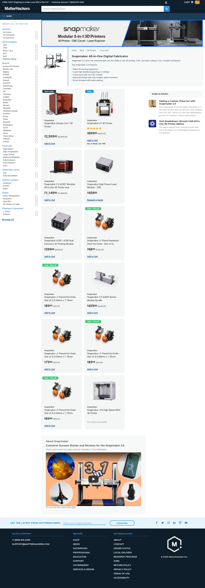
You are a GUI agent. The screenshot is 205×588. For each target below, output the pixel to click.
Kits (4, 173)
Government (81, 565)
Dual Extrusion (9, 163)
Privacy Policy (123, 569)
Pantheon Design (10, 111)
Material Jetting (9, 59)
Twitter (162, 522)
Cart (192, 2)
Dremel (6, 80)
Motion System (10, 180)
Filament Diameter (12, 208)
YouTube (186, 522)
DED (5, 45)
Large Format (8, 154)
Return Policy (122, 565)
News (76, 544)
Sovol (5, 127)
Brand (5, 63)
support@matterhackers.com (30, 544)
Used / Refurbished (11, 196)
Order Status (122, 548)
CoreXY (6, 186)
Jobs (116, 561)
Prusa (5, 116)
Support (78, 561)
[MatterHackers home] (17, 8)
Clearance (7, 199)
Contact (119, 544)
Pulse (5, 119)
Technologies (9, 42)
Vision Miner (8, 136)
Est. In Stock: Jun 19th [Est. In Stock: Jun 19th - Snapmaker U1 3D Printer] (96, 144)
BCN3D (6, 74)
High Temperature (10, 151)
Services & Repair (83, 569)
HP (4, 91)
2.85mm (6, 214)
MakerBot (7, 100)
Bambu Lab (8, 69)
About (117, 540)
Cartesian (7, 183)
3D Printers (91, 50)
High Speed (8, 149)
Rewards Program (125, 556)
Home (74, 50)
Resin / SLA (8, 51)
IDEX (5, 165)
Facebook (156, 522)
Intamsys (7, 94)
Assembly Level (10, 169)
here (74, 507)
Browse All (8, 219)
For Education (9, 35)
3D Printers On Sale (11, 204)
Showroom (80, 548)
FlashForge (7, 86)
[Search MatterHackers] (167, 9)
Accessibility (121, 577)
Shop (76, 540)
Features (7, 145)
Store (82, 50)
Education (79, 556)
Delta (5, 188)
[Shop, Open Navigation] (7, 16)
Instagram (168, 522)
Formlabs (7, 88)
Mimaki (6, 105)
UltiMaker (7, 130)
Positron (6, 113)
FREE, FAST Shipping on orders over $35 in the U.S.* (25, 2)
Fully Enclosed (9, 160)
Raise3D (6, 122)
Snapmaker (8, 125)
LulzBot (6, 97)
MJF (5, 56)
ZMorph (6, 139)
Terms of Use (122, 573)
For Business (8, 38)
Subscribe (122, 523)
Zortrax (6, 141)
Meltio (5, 102)
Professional (81, 552)
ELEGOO (6, 83)
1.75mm (6, 211)
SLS (4, 53)
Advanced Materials (11, 157)
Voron (5, 133)
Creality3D (7, 77)
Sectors (6, 29)
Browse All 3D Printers (15, 24)
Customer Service (59, 2)
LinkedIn (174, 522)
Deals (5, 192)
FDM (5, 48)
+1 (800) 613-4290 (76, 2)
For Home (7, 32)
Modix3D (7, 108)
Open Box (7, 201)
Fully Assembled (10, 176)
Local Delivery (123, 552)
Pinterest (180, 522)
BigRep (6, 72)
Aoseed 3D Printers (11, 66)
